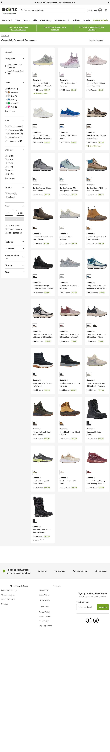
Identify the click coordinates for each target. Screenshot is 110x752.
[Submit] (22, 10)
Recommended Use (14, 257)
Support (56, 585)
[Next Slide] (108, 2)
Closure (14, 265)
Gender (14, 187)
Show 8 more (10, 178)
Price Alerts (44, 606)
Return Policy (44, 612)
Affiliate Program (8, 595)
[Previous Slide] (1, 2)
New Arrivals (7, 20)
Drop (14, 272)
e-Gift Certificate (8, 599)
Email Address (82, 602)
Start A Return (44, 616)
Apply (14, 219)
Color (14, 82)
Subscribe (103, 607)
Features (14, 241)
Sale (14, 120)
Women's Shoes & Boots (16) (14, 66)
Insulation (14, 248)
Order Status (44, 595)
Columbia (5, 35)
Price (14, 205)
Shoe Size (14, 149)
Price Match (45, 600)
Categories (14, 58)
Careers (4, 604)
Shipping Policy (45, 625)
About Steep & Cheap (19, 585)
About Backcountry (9, 590)
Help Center (44, 590)
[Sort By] (97, 40)
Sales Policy (44, 621)
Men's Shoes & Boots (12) (15, 72)
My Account (95, 10)
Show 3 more (10, 111)
